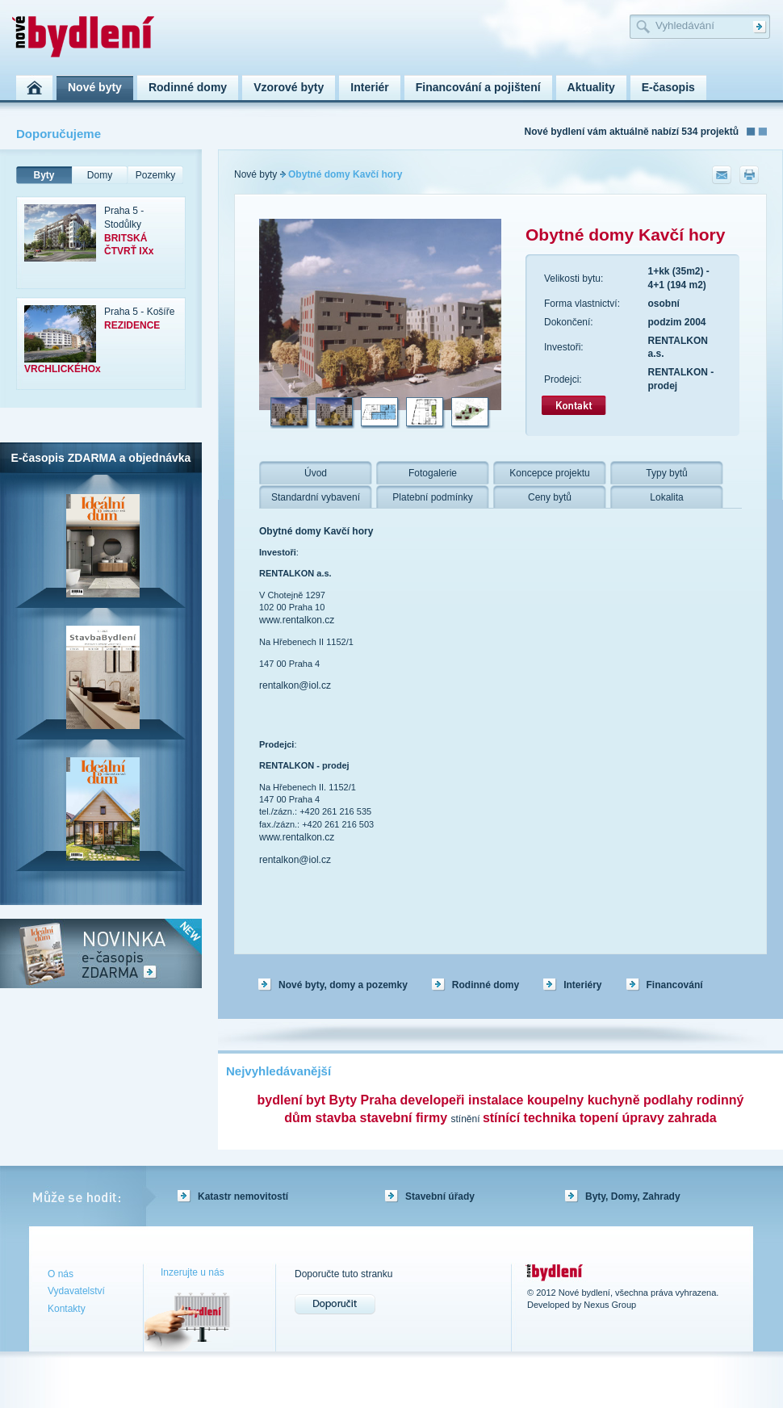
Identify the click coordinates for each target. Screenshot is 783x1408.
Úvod (315, 473)
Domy (99, 175)
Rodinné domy (485, 985)
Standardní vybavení (315, 497)
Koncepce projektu (549, 473)
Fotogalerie (432, 473)
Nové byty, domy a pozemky (343, 985)
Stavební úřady (440, 1196)
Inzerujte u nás (192, 1272)
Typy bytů (666, 473)
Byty (43, 175)
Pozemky (155, 175)
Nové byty (255, 174)
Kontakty (67, 1308)
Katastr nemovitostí (243, 1196)
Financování (675, 985)
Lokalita (666, 497)
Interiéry (582, 985)
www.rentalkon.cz (296, 620)
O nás (60, 1274)
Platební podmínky (432, 497)
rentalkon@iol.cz (295, 685)
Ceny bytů (550, 497)
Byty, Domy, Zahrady (632, 1196)
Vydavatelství (76, 1291)
